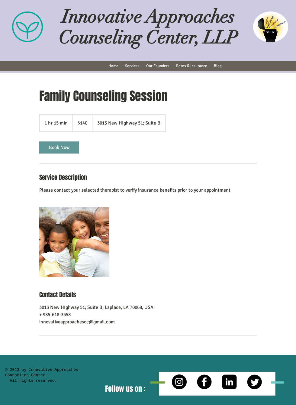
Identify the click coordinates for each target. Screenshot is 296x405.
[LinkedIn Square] (229, 381)
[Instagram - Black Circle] (179, 381)
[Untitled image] (74, 242)
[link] (59, 147)
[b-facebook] (204, 381)
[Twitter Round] (254, 381)
